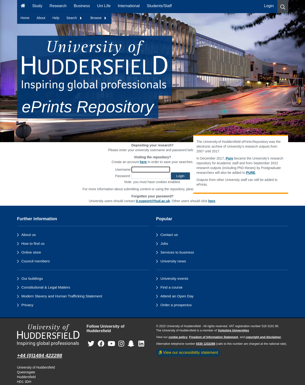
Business (82, 6)
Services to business (177, 252)
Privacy (27, 305)
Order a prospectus (176, 305)
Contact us (169, 235)
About (41, 18)
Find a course (171, 287)
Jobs (164, 243)
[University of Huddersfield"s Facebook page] (101, 343)
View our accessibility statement (188, 352)
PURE (250, 173)
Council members (35, 261)
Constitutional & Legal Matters (45, 287)
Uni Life (104, 6)
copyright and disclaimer (263, 337)
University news (173, 261)
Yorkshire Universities (233, 330)
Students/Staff (159, 6)
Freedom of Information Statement (213, 337)
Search (74, 18)
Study (37, 6)
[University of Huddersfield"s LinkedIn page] (141, 343)
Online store (31, 252)
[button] (282, 6)
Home (25, 18)
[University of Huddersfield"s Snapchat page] (132, 343)
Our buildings (32, 278)
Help (55, 18)
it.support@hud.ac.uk (153, 201)
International (129, 6)
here (211, 201)
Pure (229, 158)
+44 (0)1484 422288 (39, 355)
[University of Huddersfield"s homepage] (48, 335)
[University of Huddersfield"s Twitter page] (91, 343)
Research (58, 6)
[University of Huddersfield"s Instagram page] (121, 343)
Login (269, 6)
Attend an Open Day (177, 296)
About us (28, 235)
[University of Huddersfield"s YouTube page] (111, 343)
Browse (99, 18)
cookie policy (178, 337)
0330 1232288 (205, 343)
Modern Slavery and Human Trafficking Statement (61, 296)
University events (174, 278)
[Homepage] (23, 6)
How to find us (33, 243)
